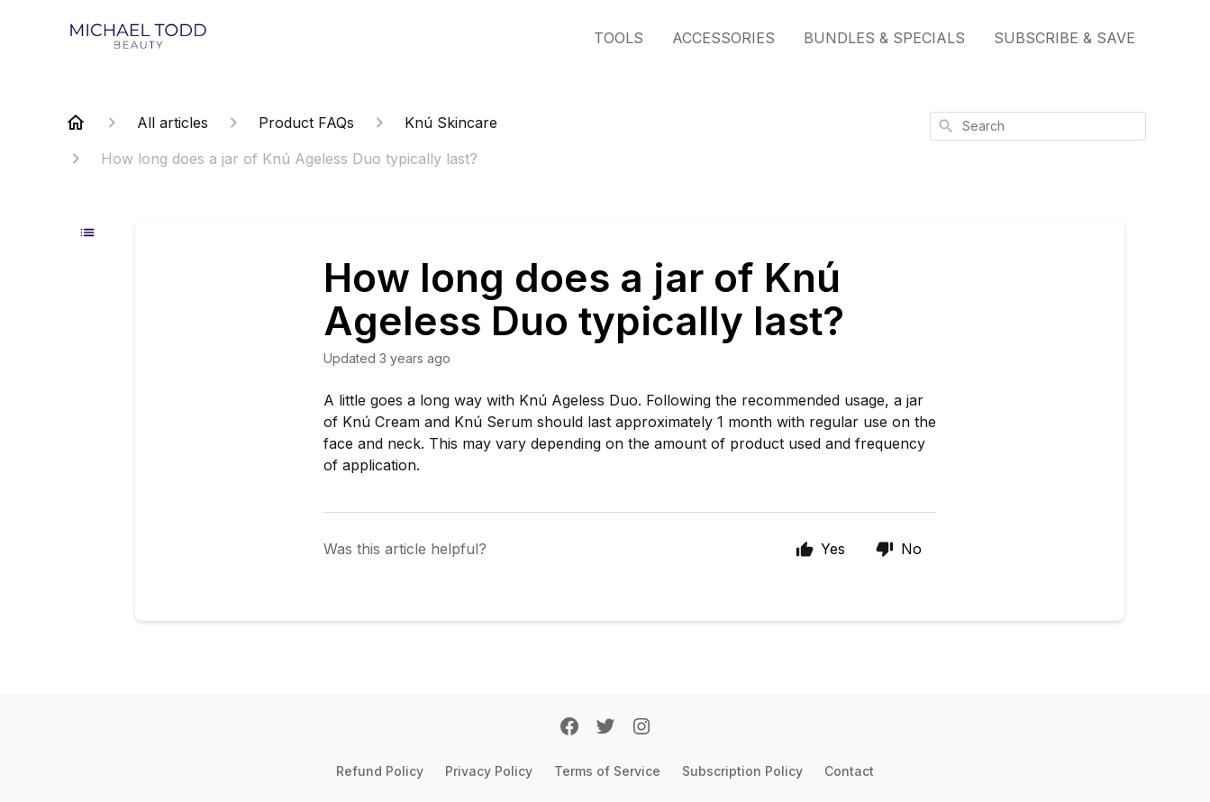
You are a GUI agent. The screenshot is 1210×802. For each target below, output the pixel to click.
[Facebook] (569, 728)
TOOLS (618, 38)
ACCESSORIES (723, 38)
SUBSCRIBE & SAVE (1064, 38)
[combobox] (1038, 126)
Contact (849, 771)
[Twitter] (605, 728)
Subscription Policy (742, 771)
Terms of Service (607, 771)
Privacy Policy (488, 771)
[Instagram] (641, 728)
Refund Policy (379, 771)
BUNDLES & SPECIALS (884, 38)
